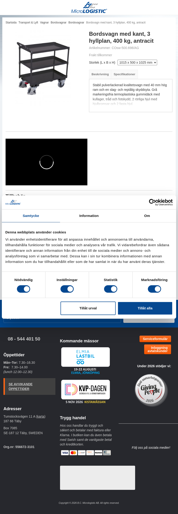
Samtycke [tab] (31, 216)
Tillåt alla (145, 308)
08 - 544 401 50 (24, 338)
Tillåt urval (88, 308)
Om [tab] (147, 216)
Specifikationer (124, 74)
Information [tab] (89, 216)
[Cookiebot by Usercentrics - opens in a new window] (152, 202)
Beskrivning (100, 74)
